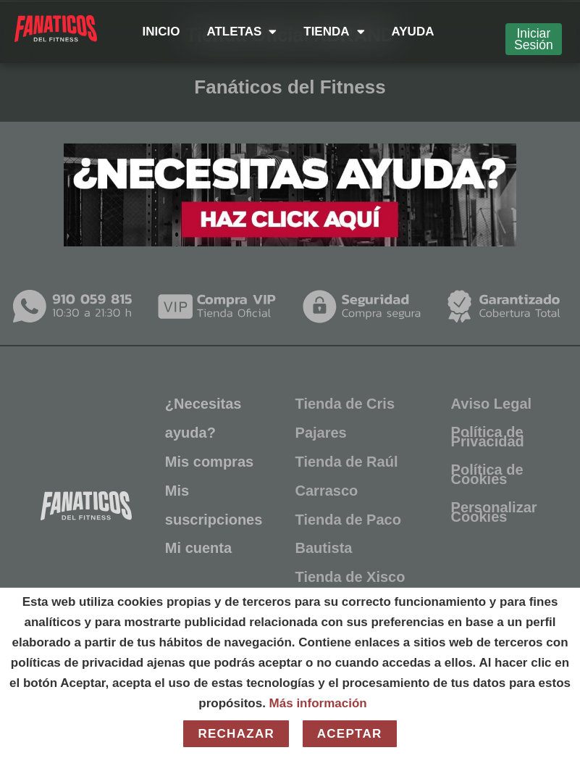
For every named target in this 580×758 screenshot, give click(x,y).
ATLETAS (241, 32)
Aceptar (349, 734)
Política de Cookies (487, 473)
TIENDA (333, 32)
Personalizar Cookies (494, 511)
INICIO (161, 31)
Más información (318, 703)
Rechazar (236, 734)
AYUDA (413, 31)
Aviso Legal (491, 403)
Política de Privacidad (487, 436)
